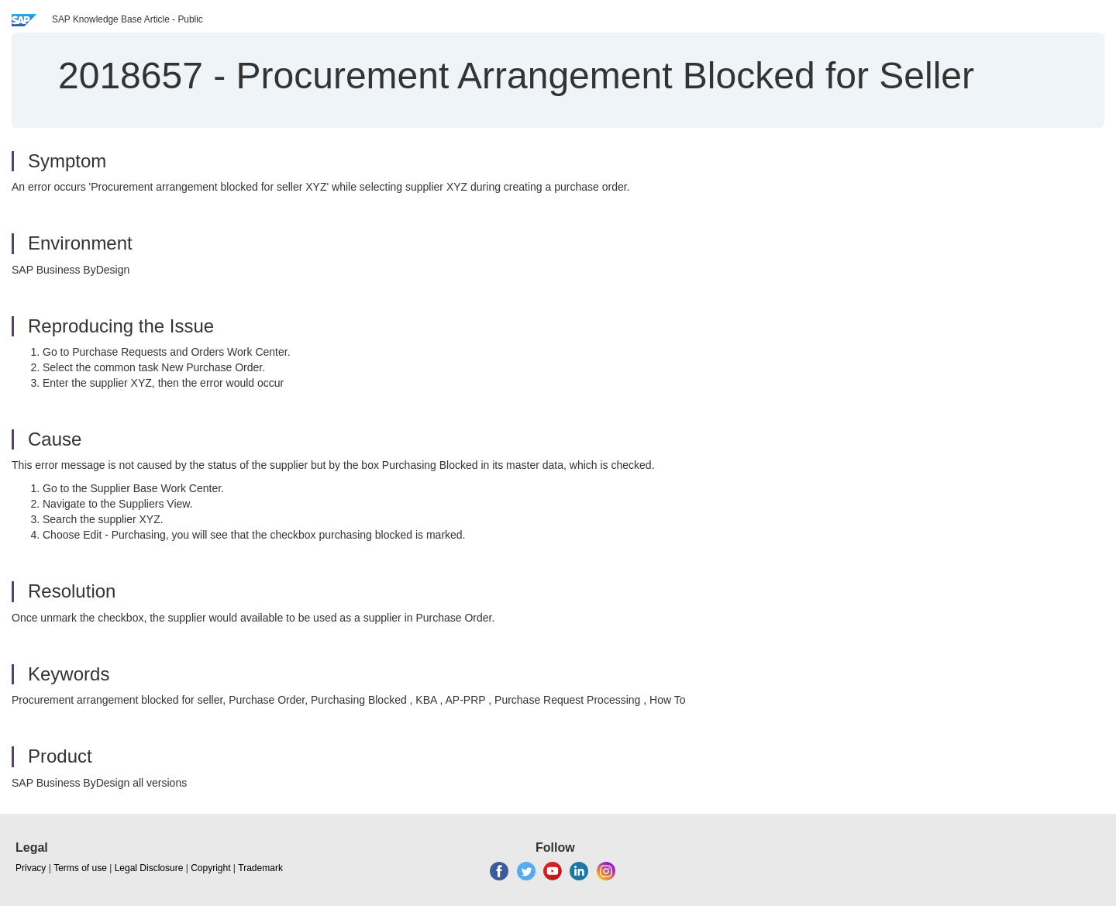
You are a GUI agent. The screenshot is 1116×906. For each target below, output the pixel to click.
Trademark (260, 868)
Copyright (210, 868)
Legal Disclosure (149, 868)
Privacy (31, 868)
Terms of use (80, 868)
